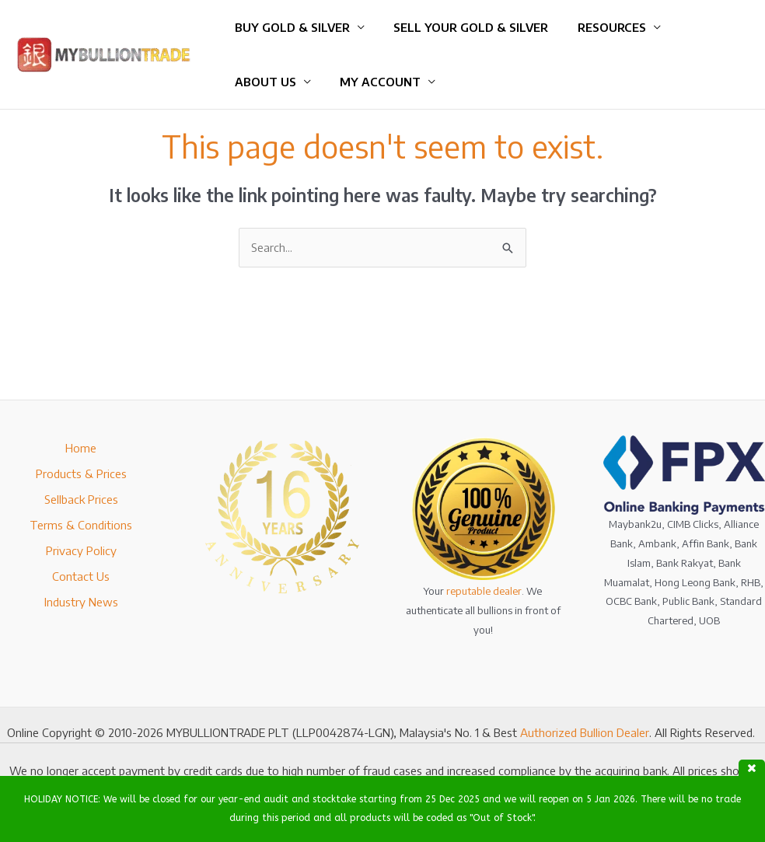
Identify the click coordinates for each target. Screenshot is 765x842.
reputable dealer (484, 591)
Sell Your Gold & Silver (462, 27)
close (752, 768)
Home (80, 448)
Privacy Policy (81, 550)
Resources (597, 27)
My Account (371, 82)
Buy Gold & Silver (289, 27)
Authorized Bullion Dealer (584, 732)
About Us (262, 82)
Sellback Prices (81, 499)
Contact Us (81, 576)
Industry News (81, 602)
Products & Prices (81, 473)
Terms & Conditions (81, 525)
